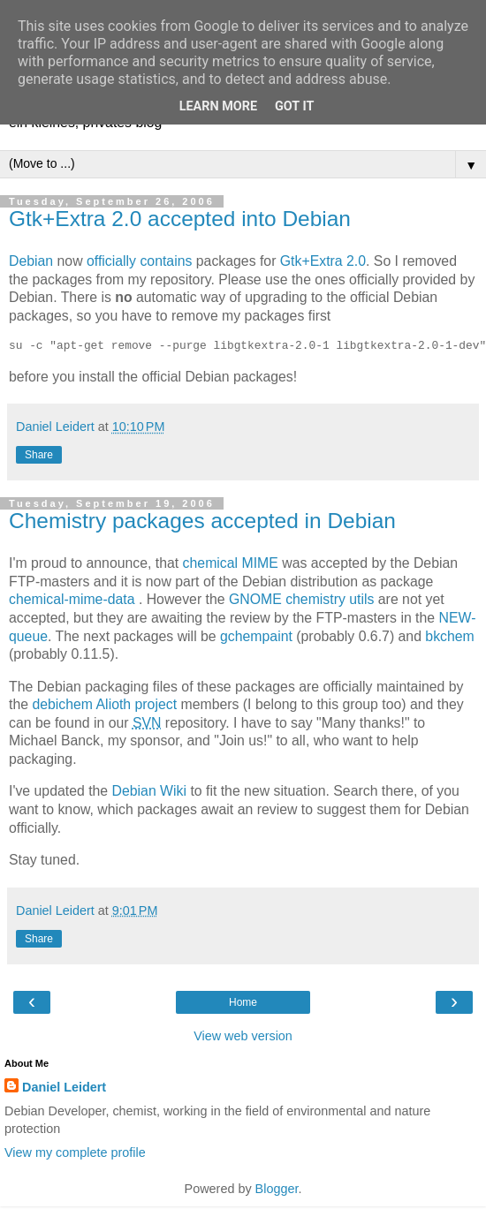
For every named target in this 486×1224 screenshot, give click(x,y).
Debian (31, 260)
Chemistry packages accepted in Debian (202, 521)
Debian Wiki (149, 790)
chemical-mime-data (72, 599)
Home (243, 1002)
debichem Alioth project (104, 704)
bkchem (449, 636)
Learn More (218, 106)
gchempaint (256, 636)
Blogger (277, 1189)
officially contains (139, 260)
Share (39, 455)
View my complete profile (75, 1152)
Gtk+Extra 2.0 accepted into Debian (180, 218)
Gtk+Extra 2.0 (323, 260)
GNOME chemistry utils (301, 599)
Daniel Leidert (64, 1087)
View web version (243, 1036)
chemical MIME (230, 562)
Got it (294, 106)
